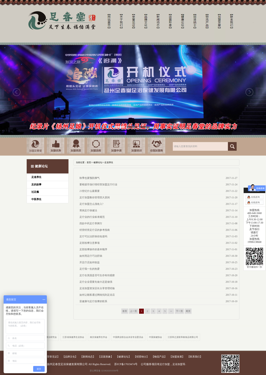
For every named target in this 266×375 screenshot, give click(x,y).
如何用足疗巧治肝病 (90, 256)
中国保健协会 (155, 337)
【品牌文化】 (69, 356)
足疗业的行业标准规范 (92, 217)
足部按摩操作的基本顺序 (93, 249)
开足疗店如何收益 (89, 262)
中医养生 (36, 199)
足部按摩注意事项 (89, 243)
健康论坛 (98, 162)
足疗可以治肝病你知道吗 (93, 236)
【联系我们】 (194, 356)
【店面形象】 (105, 356)
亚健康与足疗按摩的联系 (93, 301)
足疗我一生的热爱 (89, 269)
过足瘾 (35, 192)
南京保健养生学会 (98, 337)
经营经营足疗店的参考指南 (94, 230)
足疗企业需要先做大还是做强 (95, 282)
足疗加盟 (165, 364)
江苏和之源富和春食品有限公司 (183, 337)
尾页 (188, 311)
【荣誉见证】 (52, 356)
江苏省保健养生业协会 (73, 337)
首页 (89, 162)
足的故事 (36, 184)
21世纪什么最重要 (89, 191)
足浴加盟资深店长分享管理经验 (97, 288)
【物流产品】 (159, 356)
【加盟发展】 (177, 356)
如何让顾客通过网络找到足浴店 (97, 295)
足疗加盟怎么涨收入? (91, 204)
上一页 (133, 311)
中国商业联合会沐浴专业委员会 (128, 337)
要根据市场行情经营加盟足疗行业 (98, 184)
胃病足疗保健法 (88, 210)
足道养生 (36, 177)
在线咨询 (255, 197)
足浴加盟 (177, 364)
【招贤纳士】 (141, 356)
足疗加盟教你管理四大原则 (94, 197)
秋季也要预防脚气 (89, 178)
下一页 (179, 311)
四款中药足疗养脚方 (90, 223)
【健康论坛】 (123, 356)
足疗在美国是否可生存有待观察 (97, 275)
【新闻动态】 (87, 356)
